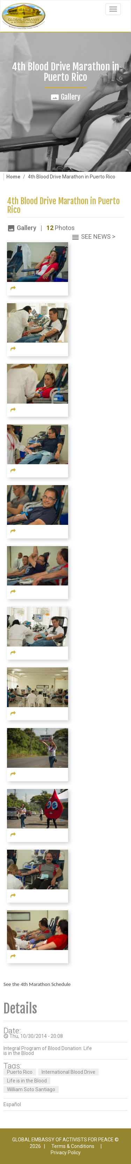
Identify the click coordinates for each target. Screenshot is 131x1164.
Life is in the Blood (27, 1080)
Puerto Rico (19, 1072)
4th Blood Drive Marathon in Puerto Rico (63, 205)
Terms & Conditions (72, 1146)
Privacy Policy (66, 1152)
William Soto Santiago (31, 1089)
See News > (98, 236)
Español (12, 1104)
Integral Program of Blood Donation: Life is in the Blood (47, 1051)
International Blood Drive (68, 1072)
